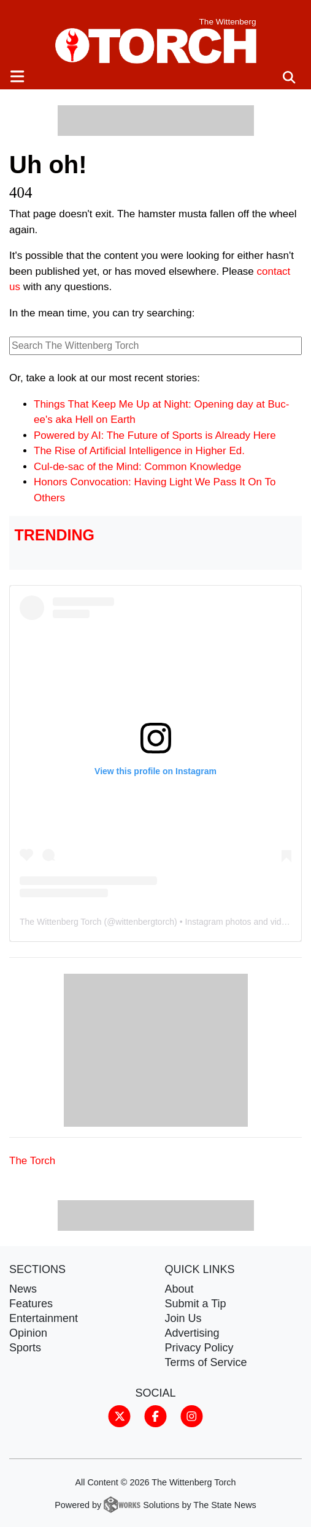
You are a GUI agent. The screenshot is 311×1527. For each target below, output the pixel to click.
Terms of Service (206, 1362)
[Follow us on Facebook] (155, 1415)
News (23, 1289)
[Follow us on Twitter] (119, 1415)
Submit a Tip (195, 1303)
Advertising (192, 1333)
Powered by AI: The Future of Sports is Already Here (155, 435)
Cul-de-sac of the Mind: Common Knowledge (137, 466)
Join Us (183, 1318)
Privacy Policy (199, 1348)
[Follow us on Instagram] (191, 1415)
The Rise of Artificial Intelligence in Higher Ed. (139, 451)
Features (31, 1303)
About (179, 1289)
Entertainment (43, 1318)
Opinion (28, 1333)
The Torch (32, 1161)
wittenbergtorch (144, 922)
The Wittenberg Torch (61, 922)
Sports (25, 1348)
